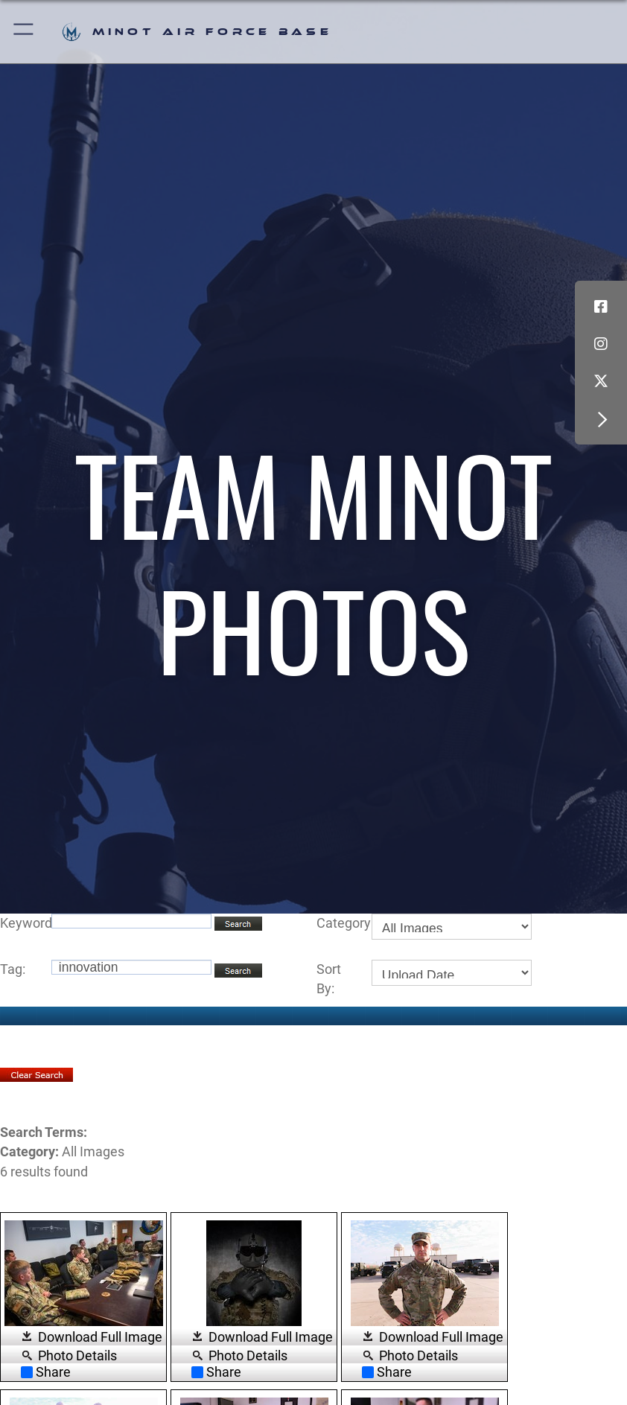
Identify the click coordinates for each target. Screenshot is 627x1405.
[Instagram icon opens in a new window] (601, 344)
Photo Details (77, 1355)
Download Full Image (100, 1337)
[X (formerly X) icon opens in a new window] (601, 381)
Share (46, 1372)
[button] (24, 31)
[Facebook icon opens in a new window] (601, 306)
